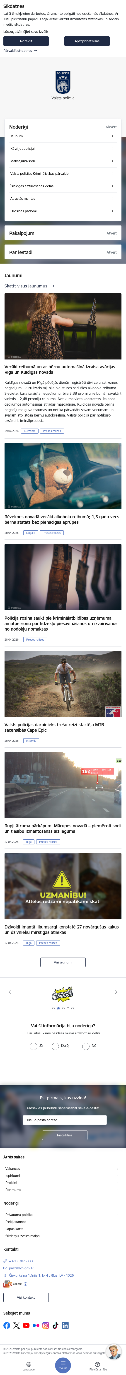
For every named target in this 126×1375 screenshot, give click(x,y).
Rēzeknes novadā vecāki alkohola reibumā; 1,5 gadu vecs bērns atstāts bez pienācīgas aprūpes (62, 519)
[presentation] (63, 1067)
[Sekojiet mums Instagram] (45, 1325)
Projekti (11, 1182)
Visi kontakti (26, 1297)
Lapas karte (14, 1229)
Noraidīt (26, 41)
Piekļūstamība (16, 1222)
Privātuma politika (19, 1215)
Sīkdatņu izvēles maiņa (22, 1236)
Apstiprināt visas (87, 41)
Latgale (30, 532)
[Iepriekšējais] (9, 992)
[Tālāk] (116, 992)
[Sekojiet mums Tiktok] (55, 1325)
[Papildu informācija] (25, 1284)
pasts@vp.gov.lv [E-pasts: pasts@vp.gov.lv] (21, 1268)
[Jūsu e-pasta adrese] (65, 1120)
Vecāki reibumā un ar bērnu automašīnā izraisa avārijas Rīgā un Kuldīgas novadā (60, 369)
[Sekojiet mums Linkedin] (65, 1325)
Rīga (29, 841)
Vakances (12, 1168)
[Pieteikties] (64, 1135)
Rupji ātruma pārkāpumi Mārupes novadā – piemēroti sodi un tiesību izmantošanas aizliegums (63, 828)
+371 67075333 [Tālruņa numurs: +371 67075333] (21, 1261)
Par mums (13, 1190)
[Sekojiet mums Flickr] (36, 1325)
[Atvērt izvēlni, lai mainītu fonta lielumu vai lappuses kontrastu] (97, 1367)
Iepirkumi (12, 1175)
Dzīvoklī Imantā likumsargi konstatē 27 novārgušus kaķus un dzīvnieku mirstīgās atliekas (62, 929)
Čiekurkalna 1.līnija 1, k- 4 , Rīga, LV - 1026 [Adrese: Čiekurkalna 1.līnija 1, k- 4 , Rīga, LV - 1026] (41, 1275)
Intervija (31, 740)
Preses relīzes (52, 431)
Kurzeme (30, 431)
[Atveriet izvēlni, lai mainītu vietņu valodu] (29, 1367)
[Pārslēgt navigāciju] (63, 1365)
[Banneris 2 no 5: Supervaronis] (62, 992)
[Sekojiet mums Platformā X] (16, 1325)
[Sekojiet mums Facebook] (6, 1325)
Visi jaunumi (63, 962)
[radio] (36, 1045)
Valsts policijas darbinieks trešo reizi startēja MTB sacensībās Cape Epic (54, 727)
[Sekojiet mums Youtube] (26, 1325)
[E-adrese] (12, 1284)
